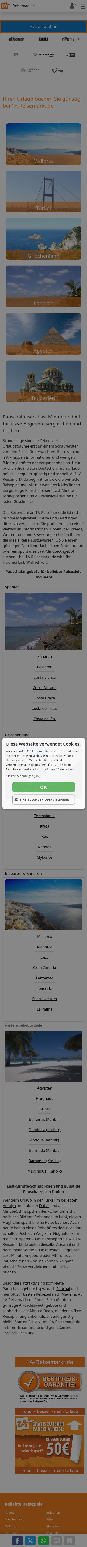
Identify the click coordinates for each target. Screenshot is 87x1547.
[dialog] (43, 773)
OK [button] (43, 787)
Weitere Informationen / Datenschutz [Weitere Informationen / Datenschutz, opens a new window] (49, 769)
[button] (43, 776)
